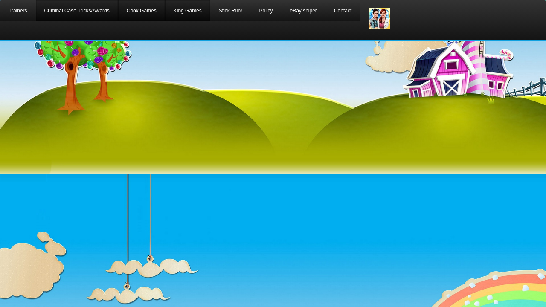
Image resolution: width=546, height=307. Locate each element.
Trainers (18, 11)
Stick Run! (230, 11)
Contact (342, 11)
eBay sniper (303, 11)
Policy (266, 11)
